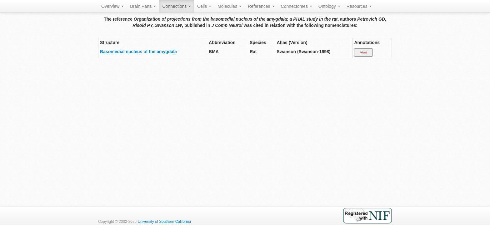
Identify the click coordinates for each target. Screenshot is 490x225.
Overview (112, 6)
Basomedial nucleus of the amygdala (138, 51)
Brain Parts (143, 6)
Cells (204, 6)
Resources (359, 6)
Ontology (329, 6)
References (261, 6)
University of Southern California (164, 221)
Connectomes (296, 6)
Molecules (230, 6)
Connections (176, 6)
